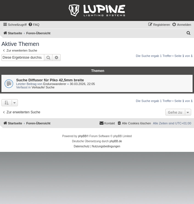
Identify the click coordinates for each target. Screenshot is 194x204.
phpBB (82, 136)
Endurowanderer (54, 84)
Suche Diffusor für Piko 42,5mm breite (50, 80)
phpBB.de (115, 141)
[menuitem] (33, 24)
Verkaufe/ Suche (42, 87)
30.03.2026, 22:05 (82, 84)
